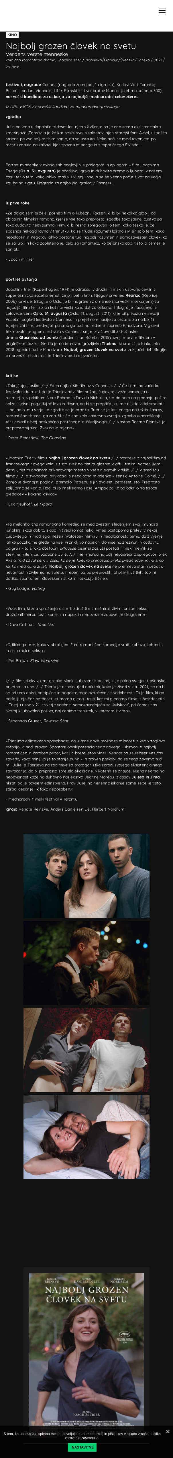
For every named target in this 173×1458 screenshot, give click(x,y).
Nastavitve (83, 1447)
